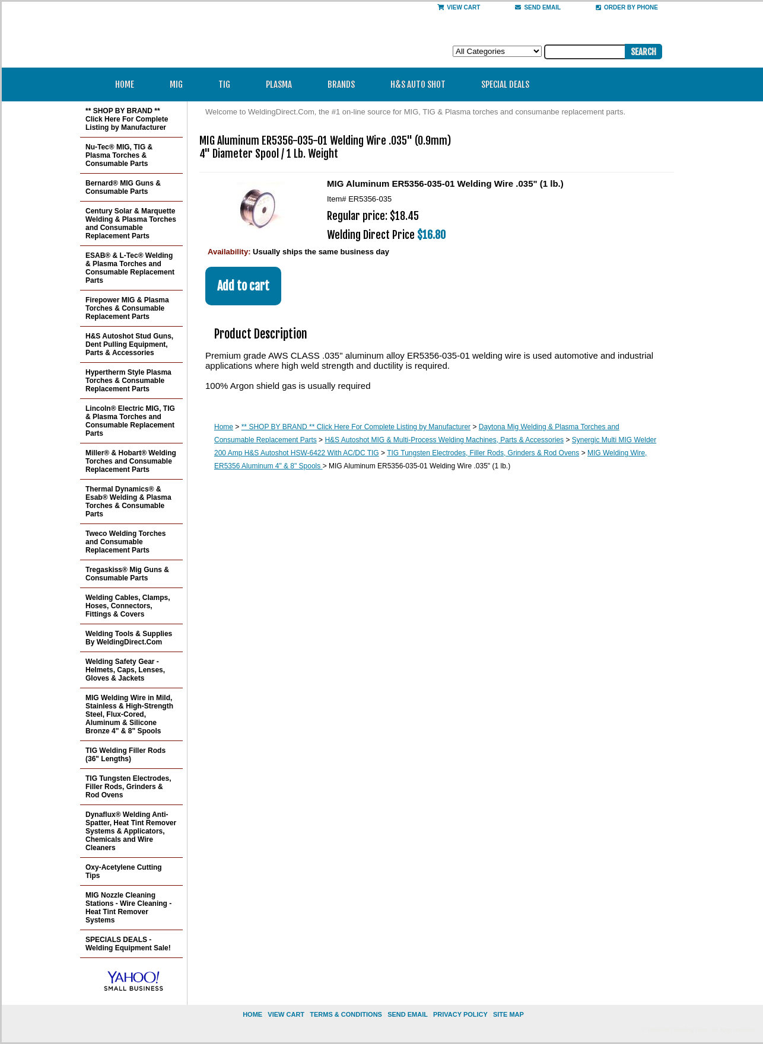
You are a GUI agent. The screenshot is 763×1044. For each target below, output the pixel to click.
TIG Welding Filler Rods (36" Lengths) (125, 754)
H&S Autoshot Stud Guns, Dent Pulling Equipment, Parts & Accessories (129, 344)
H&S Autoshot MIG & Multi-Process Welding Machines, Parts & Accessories (444, 440)
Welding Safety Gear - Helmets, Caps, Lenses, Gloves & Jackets (125, 669)
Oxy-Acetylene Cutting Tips (123, 871)
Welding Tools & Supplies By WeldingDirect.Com (128, 638)
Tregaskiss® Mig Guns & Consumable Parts (127, 574)
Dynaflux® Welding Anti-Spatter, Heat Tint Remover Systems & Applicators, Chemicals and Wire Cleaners (130, 831)
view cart (286, 1014)
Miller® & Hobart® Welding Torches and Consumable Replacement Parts (130, 461)
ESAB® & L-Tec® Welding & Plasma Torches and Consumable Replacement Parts (129, 268)
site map (508, 1014)
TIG (228, 84)
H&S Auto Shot (418, 84)
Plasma (283, 84)
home (252, 1014)
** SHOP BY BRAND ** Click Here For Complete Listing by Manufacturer (355, 427)
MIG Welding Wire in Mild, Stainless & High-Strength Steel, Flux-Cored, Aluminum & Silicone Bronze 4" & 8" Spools (129, 714)
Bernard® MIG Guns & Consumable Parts (123, 187)
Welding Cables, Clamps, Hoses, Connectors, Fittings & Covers (127, 605)
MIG (180, 84)
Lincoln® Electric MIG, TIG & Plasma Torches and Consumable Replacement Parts (130, 421)
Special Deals (505, 84)
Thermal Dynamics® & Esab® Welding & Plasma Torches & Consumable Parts (128, 501)
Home (124, 84)
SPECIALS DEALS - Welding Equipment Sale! (128, 944)
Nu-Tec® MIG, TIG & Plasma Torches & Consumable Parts (118, 155)
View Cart (458, 7)
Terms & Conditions (346, 1014)
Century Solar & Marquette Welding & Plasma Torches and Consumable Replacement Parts (130, 223)
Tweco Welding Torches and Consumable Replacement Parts (125, 541)
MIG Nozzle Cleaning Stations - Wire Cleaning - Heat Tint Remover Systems (128, 907)
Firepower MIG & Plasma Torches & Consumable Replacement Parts (127, 308)
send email (538, 7)
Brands (345, 84)
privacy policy (460, 1014)
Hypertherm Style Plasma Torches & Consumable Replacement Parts (128, 380)
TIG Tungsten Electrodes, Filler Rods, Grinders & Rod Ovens (483, 453)
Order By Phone (627, 7)
